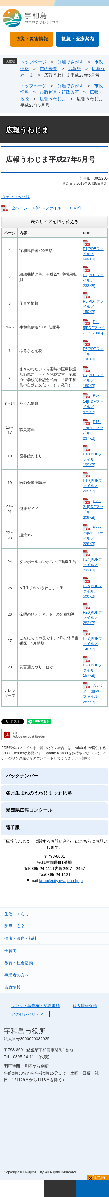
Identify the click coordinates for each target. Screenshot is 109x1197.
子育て (10, 950)
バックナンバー (22, 775)
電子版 (13, 827)
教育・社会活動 (18, 962)
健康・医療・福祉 (20, 938)
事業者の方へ (16, 975)
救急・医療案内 (77, 38)
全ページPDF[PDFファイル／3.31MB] (46, 208)
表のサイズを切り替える (54, 221)
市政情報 (12, 987)
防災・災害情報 (31, 38)
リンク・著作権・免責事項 (35, 1005)
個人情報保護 (85, 1005)
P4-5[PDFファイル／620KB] (94, 327)
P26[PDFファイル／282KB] (92, 617)
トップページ (33, 61)
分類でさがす (70, 61)
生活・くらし (16, 914)
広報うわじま (53, 98)
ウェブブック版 (15, 196)
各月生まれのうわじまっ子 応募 (39, 793)
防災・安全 (14, 926)
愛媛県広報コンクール (29, 810)
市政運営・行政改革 (59, 92)
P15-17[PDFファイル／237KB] (93, 430)
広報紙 (74, 68)
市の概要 (48, 68)
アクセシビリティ (27, 1014)
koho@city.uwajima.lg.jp (61, 880)
